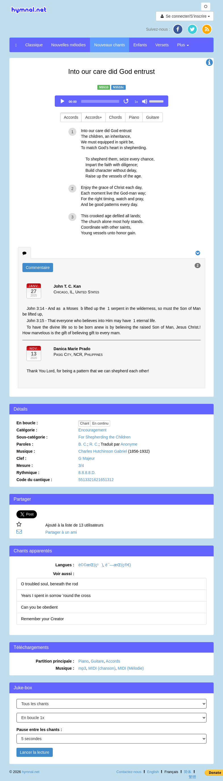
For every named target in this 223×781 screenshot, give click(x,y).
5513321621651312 (96, 479)
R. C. (93, 444)
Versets (162, 45)
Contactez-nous (128, 772)
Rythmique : (27, 472)
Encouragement (92, 430)
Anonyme (129, 444)
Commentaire (38, 267)
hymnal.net (30, 772)
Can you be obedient (39, 607)
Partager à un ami (61, 532)
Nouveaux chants (109, 45)
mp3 (82, 668)
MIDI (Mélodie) (131, 668)
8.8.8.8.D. (87, 472)
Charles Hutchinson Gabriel (102, 451)
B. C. (82, 444)
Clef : (21, 458)
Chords (115, 117)
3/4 (81, 465)
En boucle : (27, 423)
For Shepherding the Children (104, 437)
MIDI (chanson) (101, 668)
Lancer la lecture (34, 752)
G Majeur (86, 458)
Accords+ (93, 117)
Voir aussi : (63, 573)
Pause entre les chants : (39, 729)
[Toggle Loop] (126, 101)
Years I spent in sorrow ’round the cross (56, 595)
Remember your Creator (42, 619)
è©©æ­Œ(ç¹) (90, 565)
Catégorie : (26, 430)
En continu (100, 423)
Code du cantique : (34, 479)
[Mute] (145, 101)
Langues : (64, 565)
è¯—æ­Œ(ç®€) (118, 565)
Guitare (152, 117)
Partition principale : (55, 661)
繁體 (192, 777)
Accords (71, 117)
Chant (84, 423)
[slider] (100, 101)
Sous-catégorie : (32, 437)
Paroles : (24, 444)
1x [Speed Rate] (136, 101)
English (153, 772)
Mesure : (24, 465)
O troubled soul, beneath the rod (49, 584)
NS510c (118, 87)
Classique (34, 45)
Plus (183, 45)
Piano (134, 117)
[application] (111, 101)
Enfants (140, 45)
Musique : (25, 451)
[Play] (62, 101)
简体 (187, 772)
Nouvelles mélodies (68, 45)
